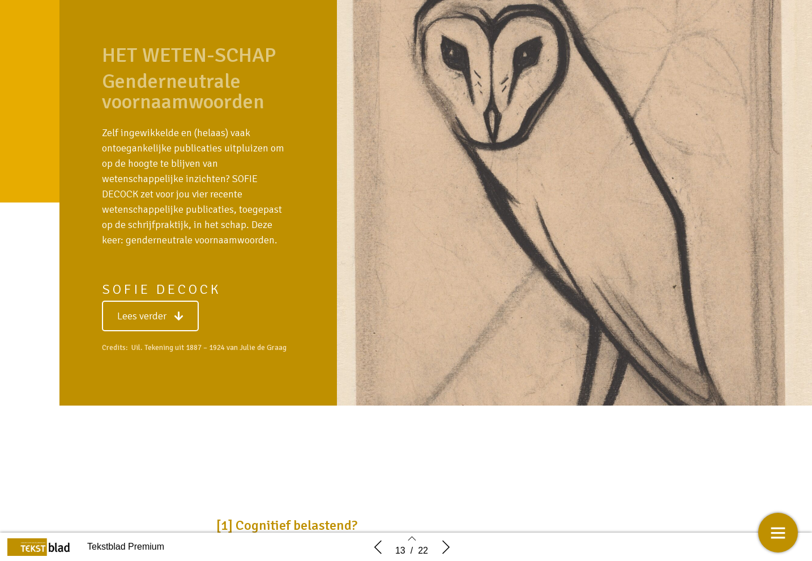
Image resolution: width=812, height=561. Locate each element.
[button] (150, 316)
